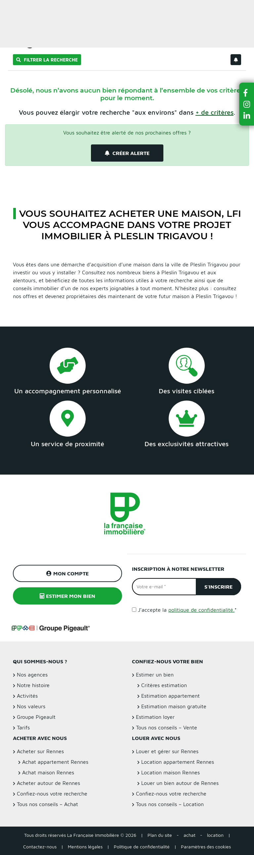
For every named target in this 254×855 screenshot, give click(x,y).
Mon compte (67, 573)
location (215, 835)
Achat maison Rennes (48, 772)
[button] (246, 92)
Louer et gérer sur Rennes (167, 751)
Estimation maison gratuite (173, 706)
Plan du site (160, 835)
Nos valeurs (31, 706)
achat (189, 835)
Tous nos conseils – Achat (47, 804)
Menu (10, 9)
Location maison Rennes (170, 772)
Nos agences (32, 675)
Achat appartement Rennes (55, 762)
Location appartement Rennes (177, 762)
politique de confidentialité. (201, 610)
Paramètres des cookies (206, 846)
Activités (27, 696)
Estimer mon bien (67, 596)
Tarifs (23, 727)
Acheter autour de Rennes (48, 783)
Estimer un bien (234, 8)
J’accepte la (187, 610)
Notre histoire (33, 685)
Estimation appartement (170, 696)
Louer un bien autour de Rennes (180, 783)
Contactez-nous (40, 846)
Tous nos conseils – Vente (166, 727)
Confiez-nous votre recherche (52, 794)
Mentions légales (85, 846)
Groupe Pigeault (36, 717)
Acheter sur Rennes (40, 751)
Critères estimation (164, 685)
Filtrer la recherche (47, 59)
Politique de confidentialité (142, 846)
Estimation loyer (155, 717)
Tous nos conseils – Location (170, 804)
